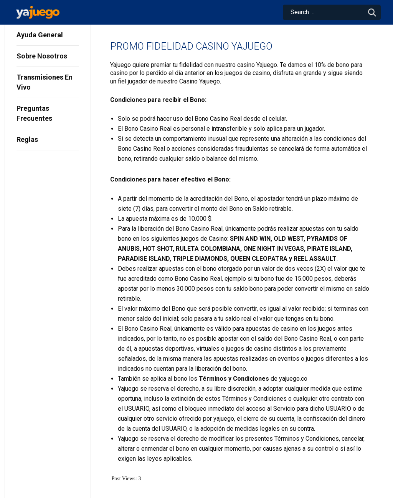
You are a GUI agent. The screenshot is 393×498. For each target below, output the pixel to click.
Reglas (27, 139)
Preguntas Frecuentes (34, 113)
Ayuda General (40, 35)
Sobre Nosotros (42, 56)
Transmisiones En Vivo (45, 82)
